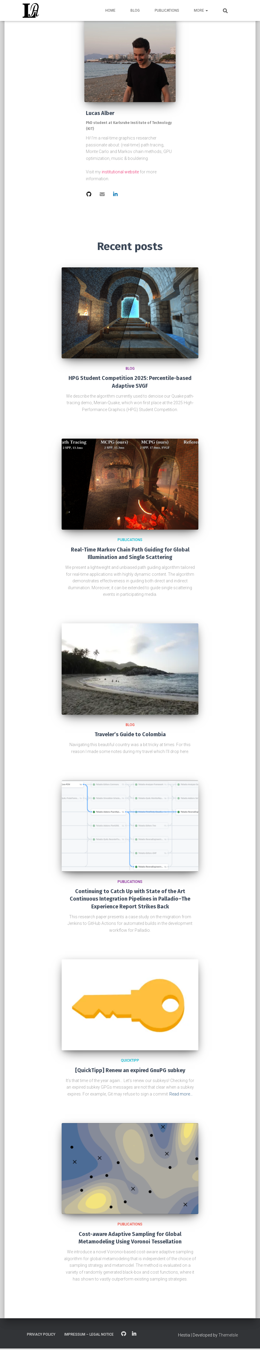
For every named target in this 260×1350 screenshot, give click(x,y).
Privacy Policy (41, 1336)
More (201, 10)
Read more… (181, 1095)
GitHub (123, 1336)
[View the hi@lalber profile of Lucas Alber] (103, 194)
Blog (135, 10)
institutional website (120, 171)
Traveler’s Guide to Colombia (130, 736)
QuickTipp (130, 1062)
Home (110, 10)
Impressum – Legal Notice (89, 1336)
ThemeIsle (228, 1336)
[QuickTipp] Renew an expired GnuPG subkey (130, 1072)
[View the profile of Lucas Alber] (89, 194)
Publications (167, 10)
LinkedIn (134, 1336)
